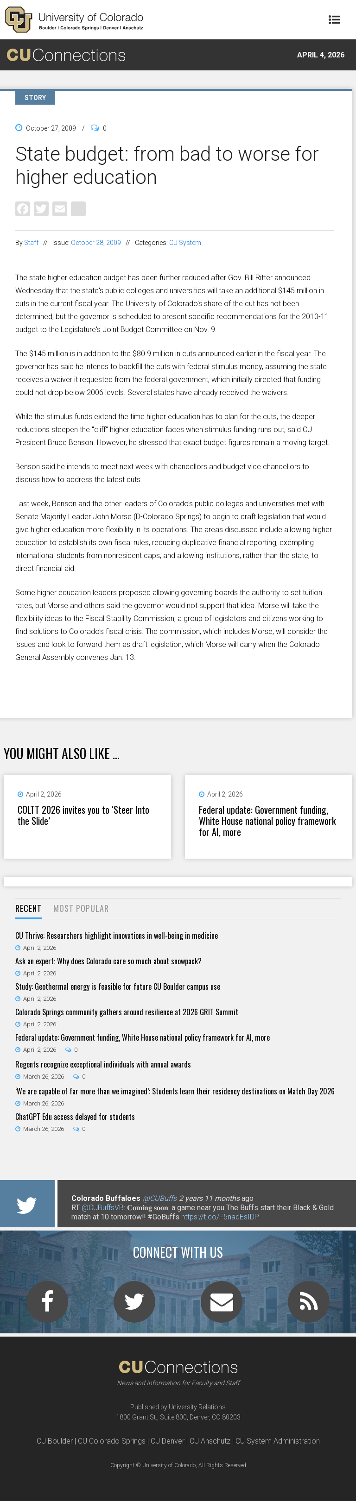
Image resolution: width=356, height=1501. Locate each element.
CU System (185, 242)
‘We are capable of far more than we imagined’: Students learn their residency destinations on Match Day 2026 (175, 1091)
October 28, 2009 (96, 242)
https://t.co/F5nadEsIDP (220, 1216)
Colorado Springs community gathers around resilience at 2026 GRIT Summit (126, 1011)
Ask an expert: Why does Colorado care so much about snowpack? (108, 961)
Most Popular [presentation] (81, 908)
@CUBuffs (160, 1198)
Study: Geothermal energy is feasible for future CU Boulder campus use (117, 986)
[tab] (28, 909)
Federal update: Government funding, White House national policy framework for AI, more (267, 821)
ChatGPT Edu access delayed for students (75, 1116)
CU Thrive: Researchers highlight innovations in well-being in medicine (116, 935)
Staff (31, 242)
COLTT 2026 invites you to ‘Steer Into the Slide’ (83, 815)
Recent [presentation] (28, 908)
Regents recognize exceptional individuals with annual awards (103, 1064)
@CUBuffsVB (103, 1207)
